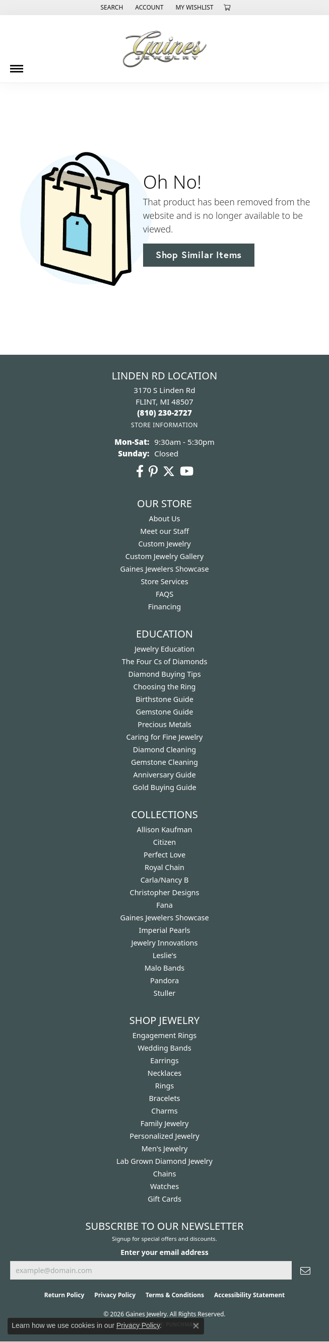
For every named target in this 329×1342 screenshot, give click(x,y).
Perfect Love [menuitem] (164, 854)
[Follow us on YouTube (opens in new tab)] (186, 471)
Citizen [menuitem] (164, 842)
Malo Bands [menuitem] (164, 968)
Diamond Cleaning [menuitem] (164, 749)
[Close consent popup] (196, 1326)
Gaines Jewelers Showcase (164, 569)
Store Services (164, 581)
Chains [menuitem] (164, 1173)
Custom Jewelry (164, 543)
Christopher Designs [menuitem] (165, 892)
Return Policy (64, 1295)
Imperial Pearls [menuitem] (164, 930)
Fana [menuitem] (164, 905)
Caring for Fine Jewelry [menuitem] (164, 737)
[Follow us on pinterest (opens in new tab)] (153, 471)
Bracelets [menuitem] (164, 1098)
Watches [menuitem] (164, 1186)
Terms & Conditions (175, 1295)
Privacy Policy (115, 1295)
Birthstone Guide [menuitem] (164, 699)
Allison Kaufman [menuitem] (164, 829)
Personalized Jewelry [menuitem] (164, 1136)
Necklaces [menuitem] (164, 1073)
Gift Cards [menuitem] (164, 1199)
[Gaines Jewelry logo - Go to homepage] (164, 49)
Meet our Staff (164, 531)
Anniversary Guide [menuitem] (164, 774)
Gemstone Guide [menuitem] (164, 712)
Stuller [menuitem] (164, 993)
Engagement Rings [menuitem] (165, 1035)
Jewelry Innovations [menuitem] (164, 943)
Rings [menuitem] (164, 1085)
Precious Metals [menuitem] (164, 724)
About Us (164, 518)
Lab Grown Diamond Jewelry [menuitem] (164, 1161)
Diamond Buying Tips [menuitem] (164, 674)
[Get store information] (164, 425)
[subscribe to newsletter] (305, 1270)
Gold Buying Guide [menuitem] (164, 787)
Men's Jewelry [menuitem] (165, 1148)
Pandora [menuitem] (164, 980)
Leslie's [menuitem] (165, 955)
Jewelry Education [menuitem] (164, 649)
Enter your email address (164, 1252)
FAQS (164, 594)
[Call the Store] (164, 413)
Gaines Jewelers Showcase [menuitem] (164, 917)
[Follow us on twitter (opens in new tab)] (169, 471)
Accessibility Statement (249, 1295)
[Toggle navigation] (16, 65)
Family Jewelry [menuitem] (165, 1123)
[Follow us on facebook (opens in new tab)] (140, 471)
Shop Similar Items (199, 255)
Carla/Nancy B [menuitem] (165, 880)
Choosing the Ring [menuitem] (165, 686)
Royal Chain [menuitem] (164, 867)
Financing (164, 606)
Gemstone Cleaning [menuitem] (164, 762)
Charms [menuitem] (164, 1111)
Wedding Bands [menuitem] (164, 1048)
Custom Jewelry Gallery (164, 556)
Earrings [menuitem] (164, 1060)
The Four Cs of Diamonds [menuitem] (165, 661)
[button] (110, 7)
